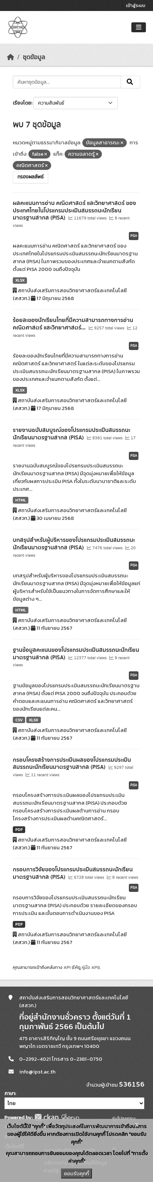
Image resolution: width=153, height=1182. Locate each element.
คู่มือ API (90, 967)
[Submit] (130, 82)
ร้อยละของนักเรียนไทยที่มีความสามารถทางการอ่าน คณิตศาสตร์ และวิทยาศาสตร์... (73, 324)
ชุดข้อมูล (34, 57)
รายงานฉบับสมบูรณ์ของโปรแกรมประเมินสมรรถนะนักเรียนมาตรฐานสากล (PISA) (71, 434)
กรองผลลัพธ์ (30, 177)
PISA (133, 235)
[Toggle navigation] (138, 27)
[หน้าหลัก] (10, 57)
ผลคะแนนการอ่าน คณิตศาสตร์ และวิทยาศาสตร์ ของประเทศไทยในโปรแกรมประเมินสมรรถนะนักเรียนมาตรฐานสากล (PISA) (74, 211)
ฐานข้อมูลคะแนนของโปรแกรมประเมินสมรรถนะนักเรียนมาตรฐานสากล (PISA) (76, 653)
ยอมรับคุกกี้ (76, 1173)
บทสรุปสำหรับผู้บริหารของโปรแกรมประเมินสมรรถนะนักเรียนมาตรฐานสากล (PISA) (74, 543)
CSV (19, 720)
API (67, 967)
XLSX (19, 280)
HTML (20, 500)
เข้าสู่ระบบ (135, 5)
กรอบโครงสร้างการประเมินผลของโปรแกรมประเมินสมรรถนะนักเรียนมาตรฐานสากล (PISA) (72, 763)
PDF (19, 829)
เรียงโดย (22, 103)
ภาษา (9, 1093)
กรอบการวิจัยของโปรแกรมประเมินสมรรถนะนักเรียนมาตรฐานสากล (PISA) (73, 873)
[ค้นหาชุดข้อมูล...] (67, 82)
